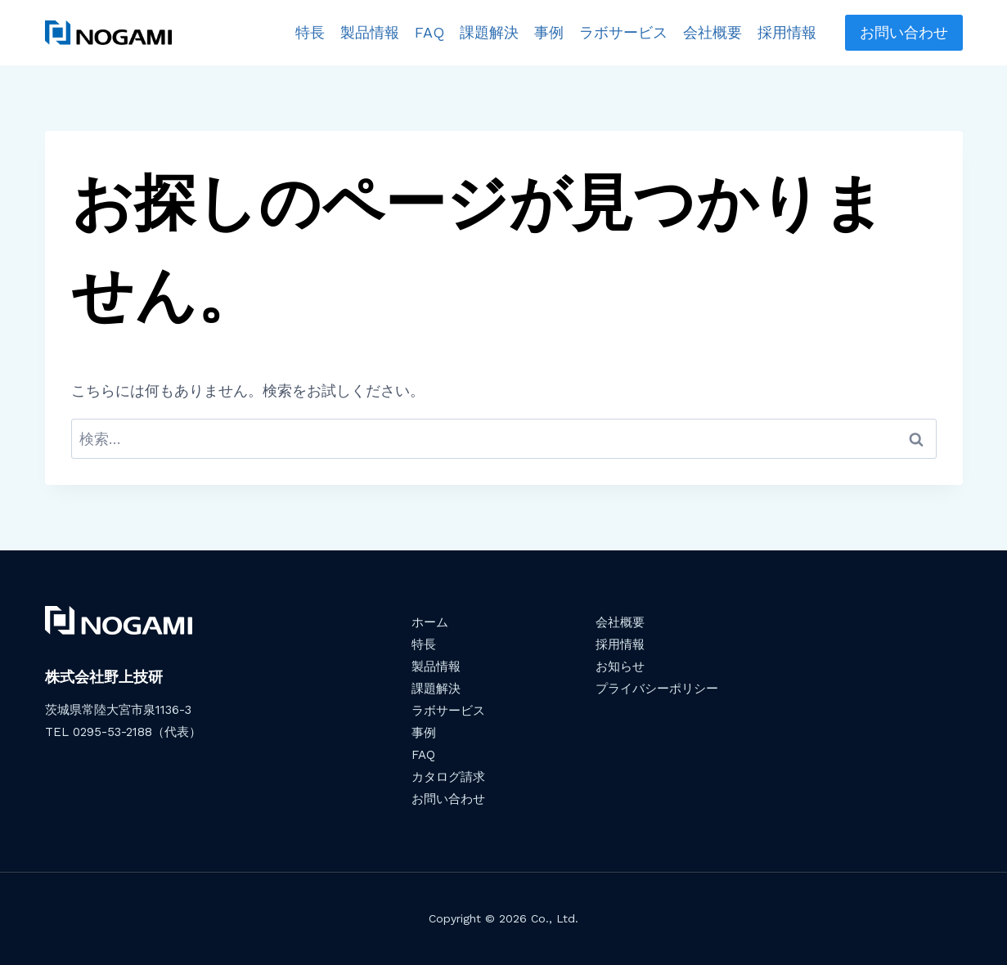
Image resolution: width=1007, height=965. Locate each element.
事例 (549, 32)
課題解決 (489, 32)
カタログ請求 (448, 777)
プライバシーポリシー (657, 688)
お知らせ (620, 666)
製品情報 (369, 32)
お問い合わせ (904, 32)
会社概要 (712, 32)
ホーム (429, 622)
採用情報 (786, 32)
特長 (310, 32)
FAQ (429, 32)
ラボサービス (623, 32)
